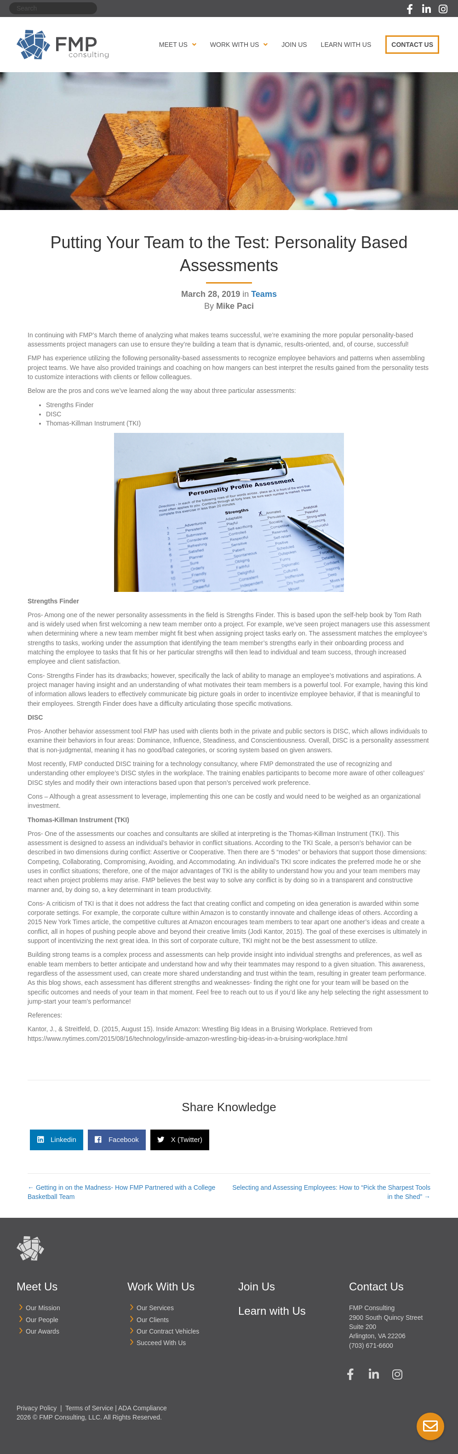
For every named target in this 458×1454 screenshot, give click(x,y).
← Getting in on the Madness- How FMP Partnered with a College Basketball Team (121, 1192)
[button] (410, 9)
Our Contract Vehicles (168, 1331)
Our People (42, 1319)
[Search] (53, 8)
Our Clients (153, 1319)
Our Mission (43, 1308)
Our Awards (42, 1331)
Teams (264, 294)
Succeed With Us (161, 1342)
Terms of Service (89, 1408)
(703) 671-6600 (371, 1345)
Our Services (155, 1308)
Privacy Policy (37, 1408)
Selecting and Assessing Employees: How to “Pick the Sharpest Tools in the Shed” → (331, 1192)
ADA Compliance (142, 1408)
